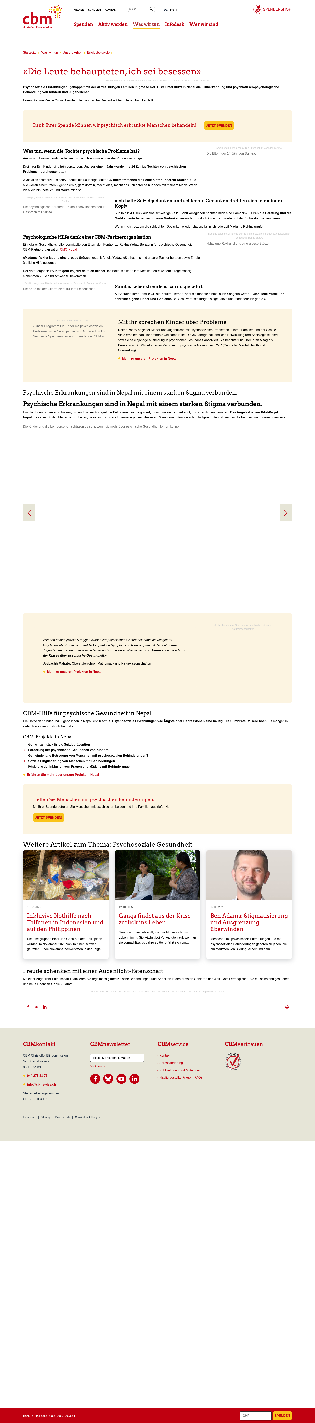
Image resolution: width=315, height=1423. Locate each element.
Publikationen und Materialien (180, 1352)
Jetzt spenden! (48, 959)
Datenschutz (62, 1398)
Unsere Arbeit (72, 52)
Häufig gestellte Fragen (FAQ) (180, 1359)
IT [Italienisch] (177, 9)
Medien (79, 9)
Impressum (29, 1398)
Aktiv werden (113, 24)
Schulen (94, 9)
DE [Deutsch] (166, 9)
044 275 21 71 (37, 1357)
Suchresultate (3, 3)
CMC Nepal (68, 301)
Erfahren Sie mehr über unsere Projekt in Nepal (63, 917)
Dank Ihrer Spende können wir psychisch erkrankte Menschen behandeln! (114, 125)
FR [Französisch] (172, 9)
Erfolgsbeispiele (98, 52)
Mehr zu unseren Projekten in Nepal (149, 470)
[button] (27, 1288)
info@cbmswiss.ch (41, 1366)
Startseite (30, 52)
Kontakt (111, 9)
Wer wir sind (203, 24)
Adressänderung (171, 1344)
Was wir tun (146, 24)
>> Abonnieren (100, 1348)
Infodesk (174, 24)
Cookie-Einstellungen (87, 1398)
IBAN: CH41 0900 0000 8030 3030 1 (49, 1416)
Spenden (83, 24)
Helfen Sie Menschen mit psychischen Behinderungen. (94, 941)
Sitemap (45, 1398)
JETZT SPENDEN (219, 125)
